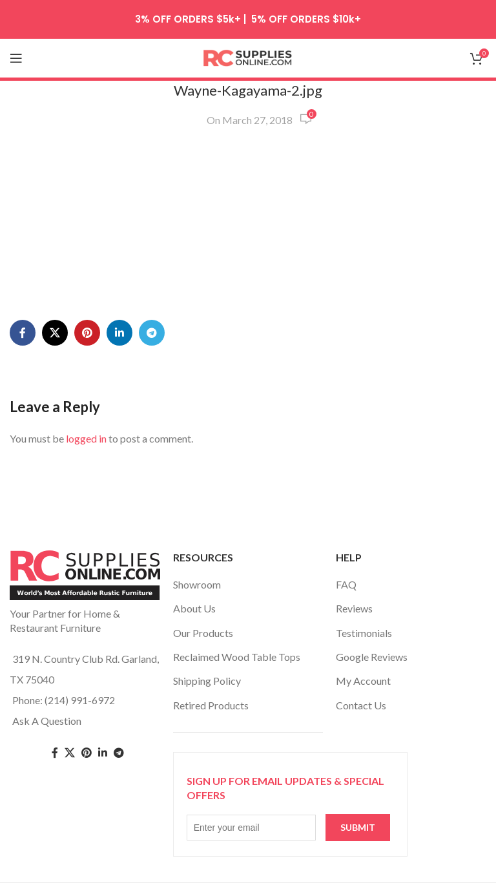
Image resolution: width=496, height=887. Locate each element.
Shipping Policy (207, 680)
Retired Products (211, 705)
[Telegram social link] (152, 333)
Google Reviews (372, 657)
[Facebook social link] (23, 333)
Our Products (203, 633)
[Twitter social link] (70, 753)
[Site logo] (248, 56)
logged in (86, 438)
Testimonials (364, 633)
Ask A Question (46, 721)
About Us (194, 608)
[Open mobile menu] (16, 58)
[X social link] (55, 333)
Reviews (354, 608)
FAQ (346, 584)
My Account (363, 680)
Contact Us (361, 705)
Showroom (197, 584)
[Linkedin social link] (119, 333)
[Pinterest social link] (87, 333)
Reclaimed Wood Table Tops (236, 657)
